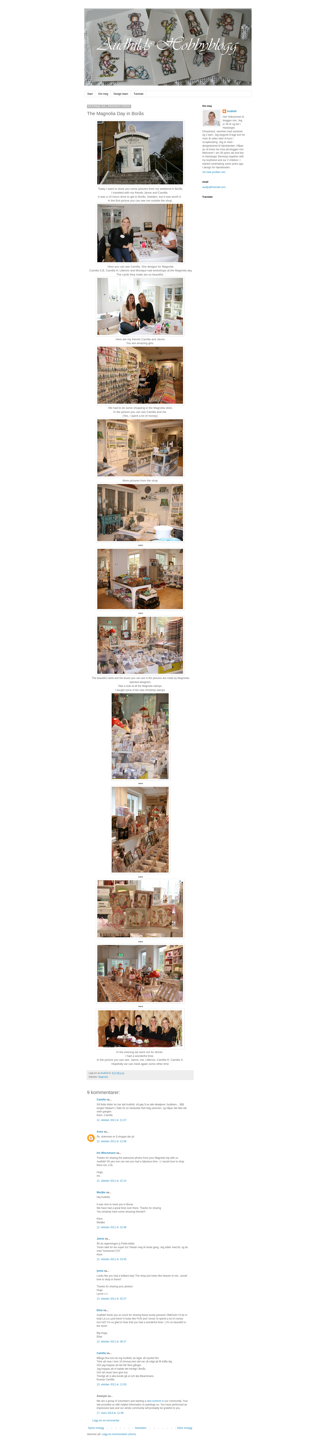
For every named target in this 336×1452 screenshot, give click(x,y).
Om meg (103, 93)
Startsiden (140, 1427)
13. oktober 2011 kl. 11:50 (111, 1384)
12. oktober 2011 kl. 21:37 (111, 1120)
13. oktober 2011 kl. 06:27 (111, 1341)
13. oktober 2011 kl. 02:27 (111, 1298)
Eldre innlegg (184, 1427)
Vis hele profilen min (213, 172)
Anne (100, 1131)
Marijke (101, 1192)
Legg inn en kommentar (105, 1420)
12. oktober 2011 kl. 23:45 (111, 1259)
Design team (121, 93)
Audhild (232, 111)
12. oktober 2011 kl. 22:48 (111, 1227)
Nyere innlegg (96, 1427)
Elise (100, 1310)
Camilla (101, 1099)
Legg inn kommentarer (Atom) (119, 1434)
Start (90, 93)
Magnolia (103, 1077)
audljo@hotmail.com (214, 187)
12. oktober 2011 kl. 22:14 (111, 1180)
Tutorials (139, 93)
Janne (100, 1238)
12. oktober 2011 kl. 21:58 (111, 1141)
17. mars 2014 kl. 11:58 (110, 1412)
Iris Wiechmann (106, 1152)
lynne (100, 1270)
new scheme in (155, 1400)
